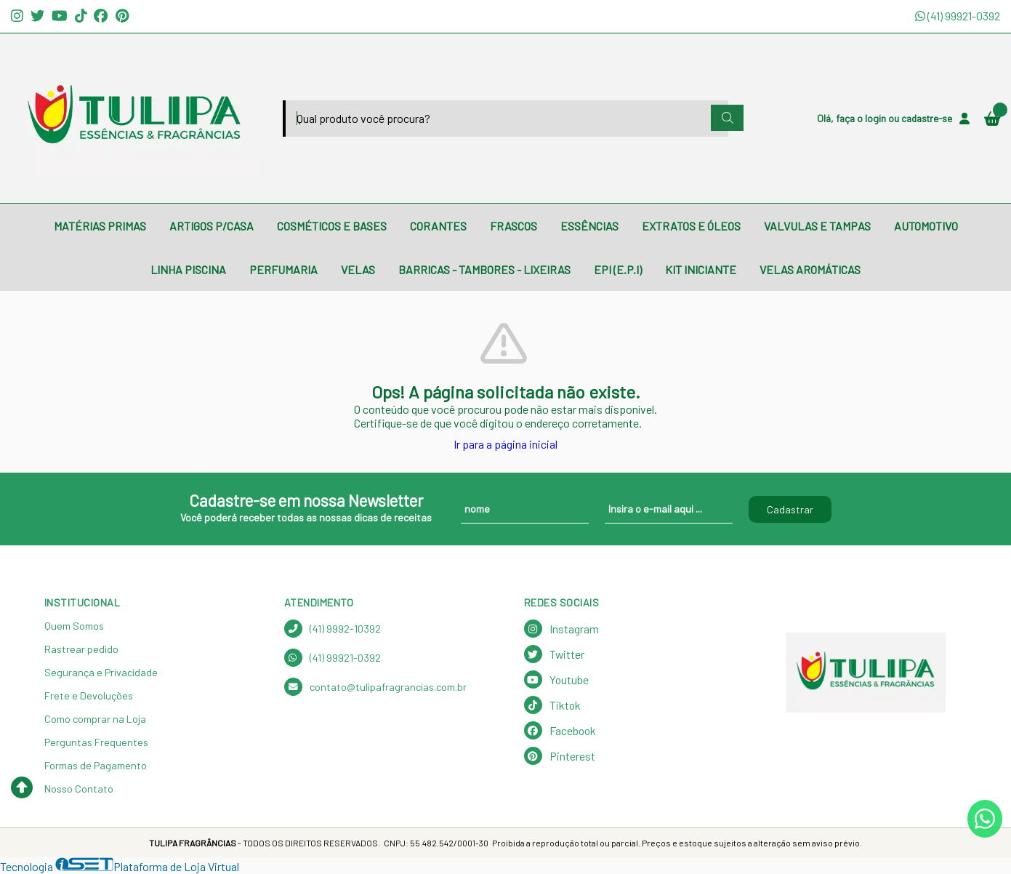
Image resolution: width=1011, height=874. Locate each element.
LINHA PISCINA (188, 269)
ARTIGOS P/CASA (211, 226)
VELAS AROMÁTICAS (810, 269)
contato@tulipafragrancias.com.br (375, 687)
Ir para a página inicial (505, 444)
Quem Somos (74, 626)
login (876, 118)
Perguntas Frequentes (96, 742)
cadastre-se (926, 118)
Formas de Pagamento (95, 765)
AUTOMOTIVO (926, 226)
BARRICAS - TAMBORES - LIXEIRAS (484, 269)
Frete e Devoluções (88, 695)
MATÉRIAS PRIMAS (100, 226)
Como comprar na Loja (95, 719)
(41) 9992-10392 (332, 629)
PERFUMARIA (283, 269)
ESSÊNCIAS (589, 226)
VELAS (358, 269)
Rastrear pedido (81, 649)
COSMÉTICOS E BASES (332, 226)
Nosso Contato (78, 788)
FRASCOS (513, 226)
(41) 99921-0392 (957, 16)
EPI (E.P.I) (618, 269)
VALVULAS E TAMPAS (817, 226)
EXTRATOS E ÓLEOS (691, 226)
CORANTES (438, 226)
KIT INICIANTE (700, 269)
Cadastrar (790, 509)
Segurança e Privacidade (101, 672)
